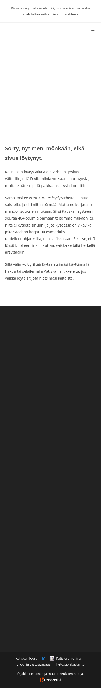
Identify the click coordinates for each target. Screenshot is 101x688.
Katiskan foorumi (30, 658)
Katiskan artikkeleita (61, 271)
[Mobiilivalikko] (93, 29)
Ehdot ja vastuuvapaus (33, 664)
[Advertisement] (50, 89)
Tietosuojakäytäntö (70, 664)
